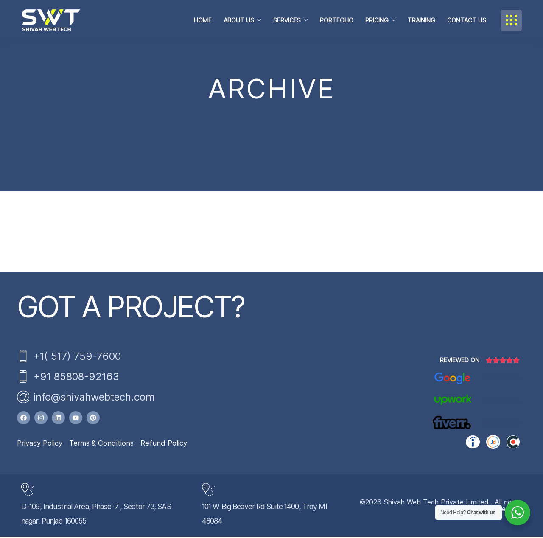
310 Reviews (501, 401)
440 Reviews (500, 424)
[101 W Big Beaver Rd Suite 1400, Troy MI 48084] (208, 490)
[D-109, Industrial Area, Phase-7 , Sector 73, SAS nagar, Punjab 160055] (27, 490)
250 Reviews (501, 379)
